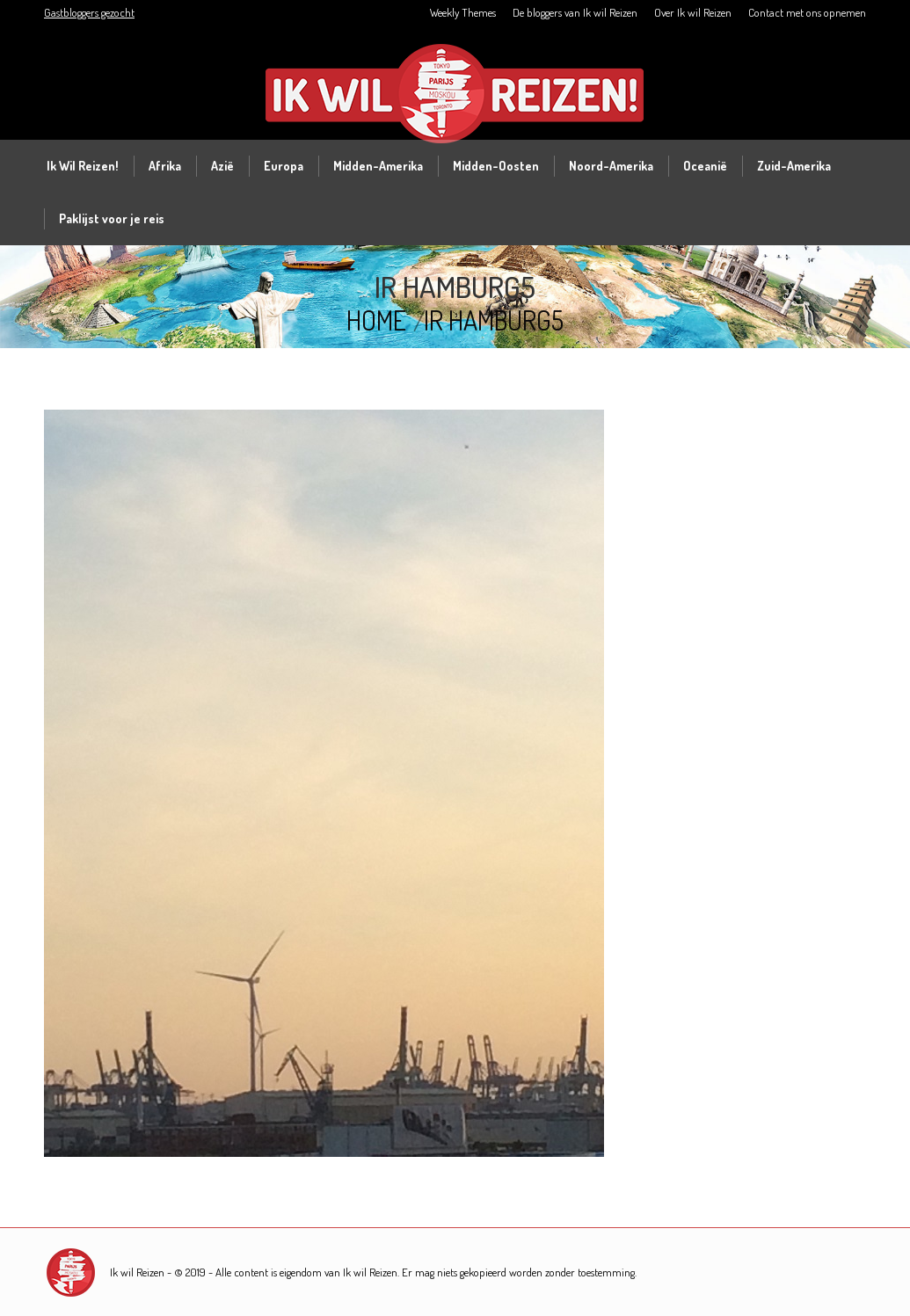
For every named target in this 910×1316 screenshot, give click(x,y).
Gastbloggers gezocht (89, 12)
